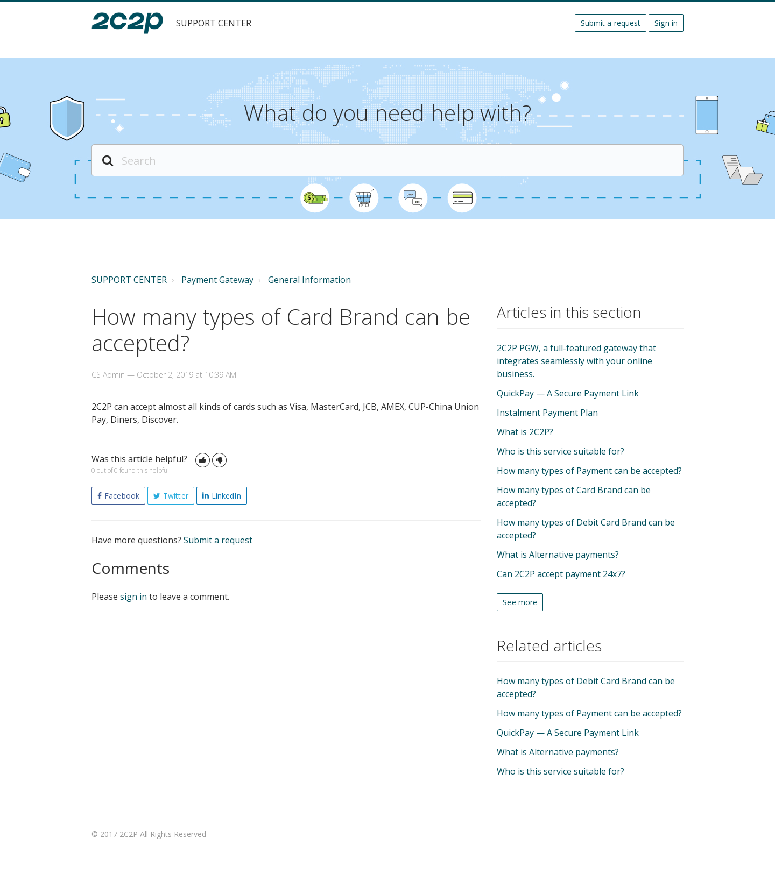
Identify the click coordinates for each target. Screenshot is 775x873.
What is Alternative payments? (558, 554)
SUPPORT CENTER (129, 280)
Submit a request (611, 23)
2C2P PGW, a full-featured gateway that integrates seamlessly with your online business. (576, 361)
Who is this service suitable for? (560, 451)
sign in (133, 596)
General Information (309, 280)
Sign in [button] (666, 23)
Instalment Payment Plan (547, 412)
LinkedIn (226, 496)
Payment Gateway (217, 280)
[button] (202, 460)
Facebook (121, 496)
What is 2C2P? (525, 432)
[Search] (387, 160)
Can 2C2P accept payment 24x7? (561, 574)
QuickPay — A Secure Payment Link (568, 393)
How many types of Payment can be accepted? (589, 471)
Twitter (175, 496)
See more (520, 602)
